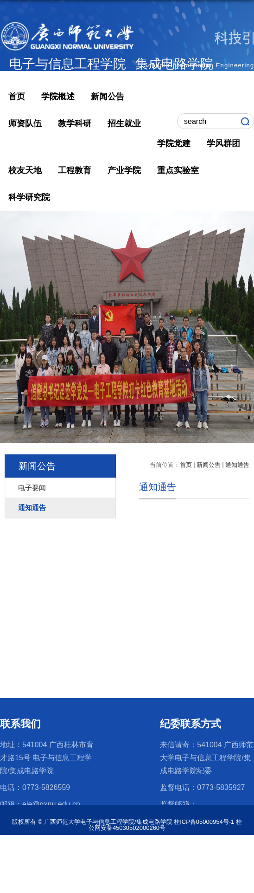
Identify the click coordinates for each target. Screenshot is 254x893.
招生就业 (124, 123)
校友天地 (25, 170)
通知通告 (237, 464)
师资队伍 (25, 123)
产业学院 (124, 170)
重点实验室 (178, 170)
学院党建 (173, 143)
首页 (16, 96)
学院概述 (58, 96)
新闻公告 (107, 96)
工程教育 (74, 170)
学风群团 (223, 143)
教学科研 (74, 123)
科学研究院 (29, 197)
